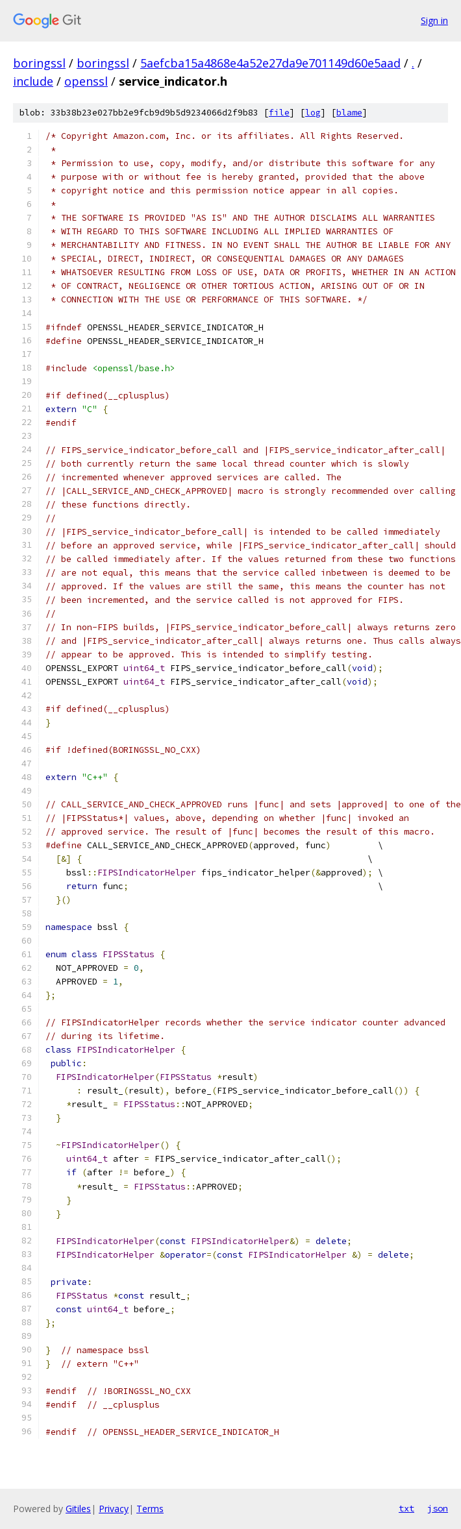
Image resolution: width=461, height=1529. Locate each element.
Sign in (434, 20)
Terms (150, 1508)
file (279, 112)
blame (349, 112)
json (437, 1508)
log (313, 112)
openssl (86, 81)
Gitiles (78, 1508)
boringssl (39, 63)
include (33, 81)
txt (406, 1508)
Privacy (114, 1508)
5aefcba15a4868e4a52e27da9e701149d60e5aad (270, 63)
